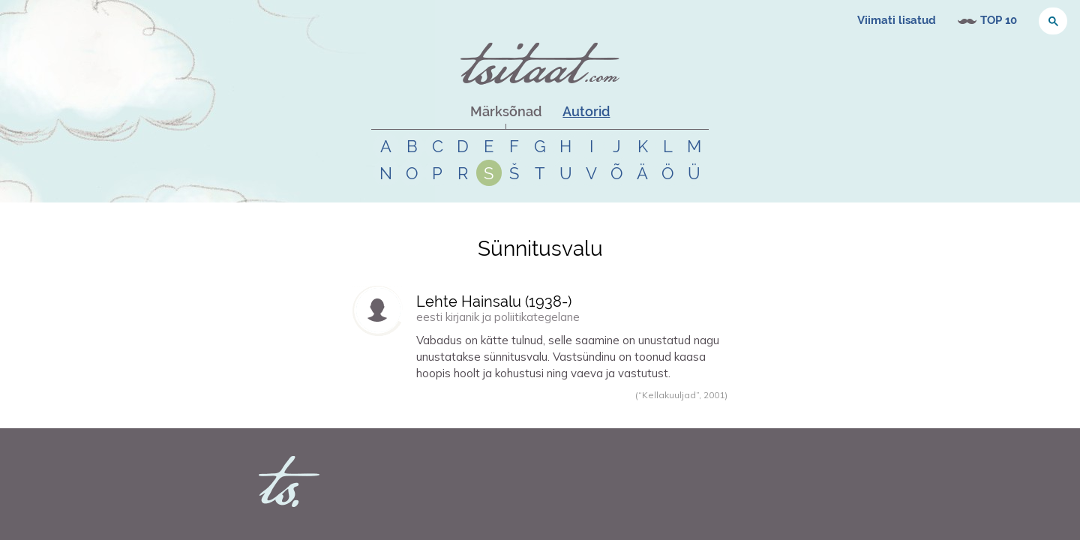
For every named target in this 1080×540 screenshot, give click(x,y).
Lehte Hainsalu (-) (494, 301)
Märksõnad (506, 111)
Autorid (586, 111)
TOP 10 (998, 20)
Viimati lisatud (896, 20)
